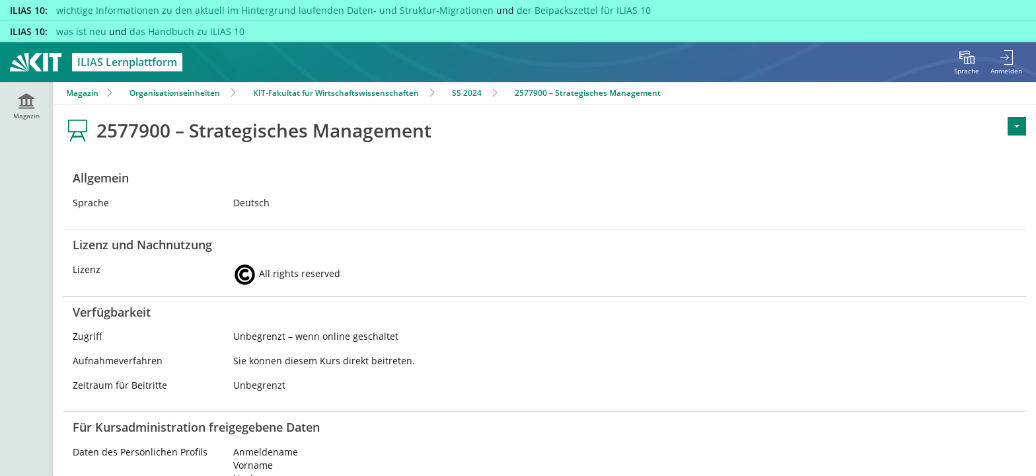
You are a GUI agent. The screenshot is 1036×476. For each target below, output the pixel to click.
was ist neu (81, 31)
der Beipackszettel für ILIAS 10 (584, 10)
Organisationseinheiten (175, 93)
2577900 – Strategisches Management (588, 93)
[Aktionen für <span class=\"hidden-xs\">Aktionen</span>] (1017, 126)
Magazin (82, 93)
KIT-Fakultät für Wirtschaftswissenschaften (336, 93)
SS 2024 (467, 93)
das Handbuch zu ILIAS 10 (187, 31)
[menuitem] (966, 62)
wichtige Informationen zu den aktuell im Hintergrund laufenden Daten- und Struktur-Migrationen (275, 10)
